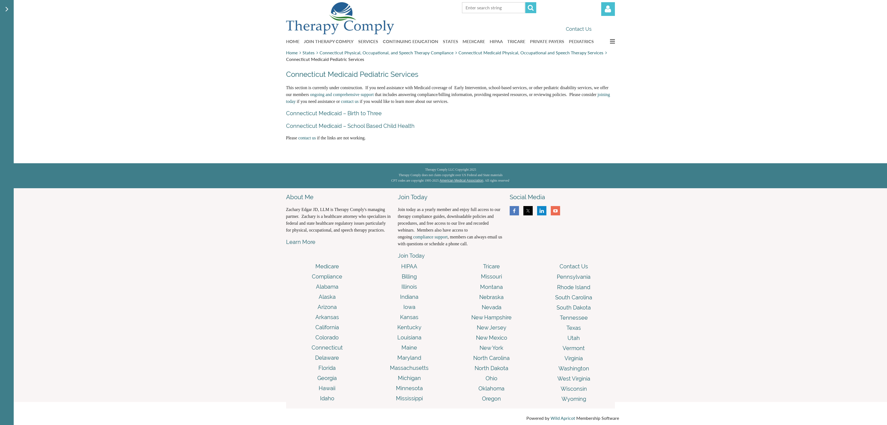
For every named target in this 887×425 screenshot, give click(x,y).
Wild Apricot (563, 418)
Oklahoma (491, 388)
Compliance (327, 276)
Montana (491, 287)
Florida (327, 368)
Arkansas (327, 317)
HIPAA (409, 266)
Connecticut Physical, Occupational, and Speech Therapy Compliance (387, 52)
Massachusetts (409, 368)
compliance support (430, 237)
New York (491, 348)
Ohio (491, 378)
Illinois (409, 286)
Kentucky (409, 327)
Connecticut (327, 347)
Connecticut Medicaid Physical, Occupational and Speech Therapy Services (530, 52)
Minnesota (409, 388)
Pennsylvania (574, 277)
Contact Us (579, 29)
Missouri (491, 276)
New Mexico (491, 337)
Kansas (409, 317)
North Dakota (491, 368)
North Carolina (491, 358)
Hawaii (327, 388)
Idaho (327, 398)
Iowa (409, 307)
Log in (608, 9)
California (327, 327)
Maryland (409, 357)
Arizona (327, 307)
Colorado (327, 337)
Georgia (327, 378)
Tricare (491, 266)
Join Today (411, 255)
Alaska (327, 297)
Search (530, 7)
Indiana (409, 297)
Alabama (327, 286)
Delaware (327, 357)
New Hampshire (491, 317)
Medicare (327, 266)
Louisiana (409, 337)
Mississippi (409, 398)
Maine (409, 347)
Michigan (409, 378)
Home (292, 52)
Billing (409, 276)
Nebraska (491, 297)
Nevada (491, 307)
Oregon (491, 398)
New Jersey (491, 327)
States (309, 52)
